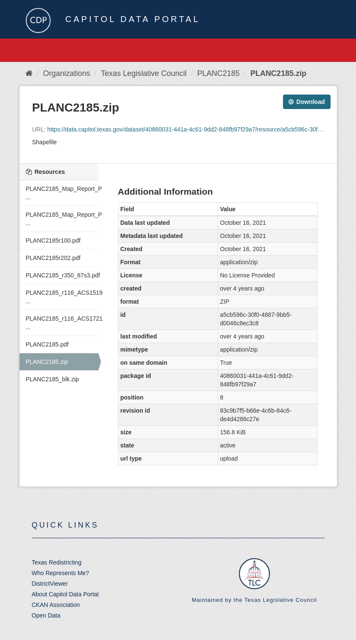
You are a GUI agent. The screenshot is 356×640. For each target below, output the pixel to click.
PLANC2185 (218, 73)
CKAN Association (56, 604)
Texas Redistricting (57, 562)
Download (307, 101)
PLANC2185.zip (278, 73)
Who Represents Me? (60, 573)
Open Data (46, 615)
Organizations (66, 73)
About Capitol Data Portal (65, 594)
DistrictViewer (50, 583)
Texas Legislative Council (144, 73)
